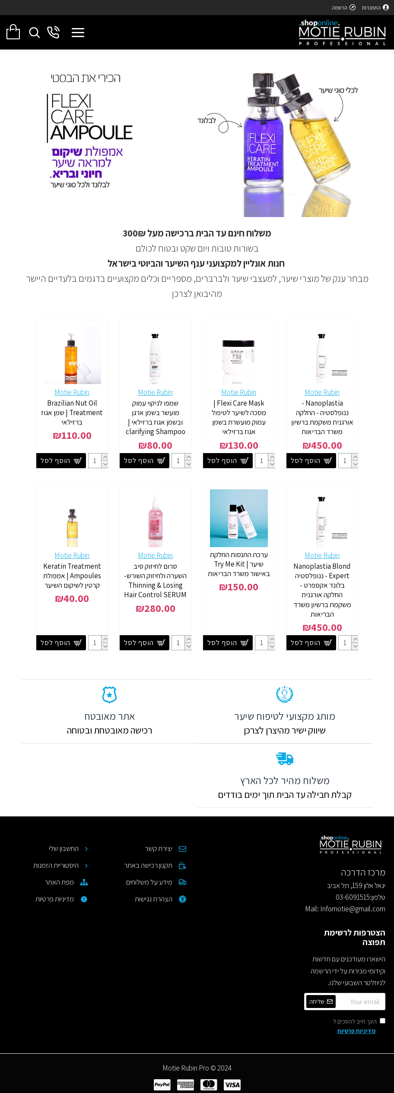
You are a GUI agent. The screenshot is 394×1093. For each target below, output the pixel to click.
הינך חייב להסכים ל (359, 1026)
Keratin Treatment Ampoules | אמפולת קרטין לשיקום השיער (72, 575)
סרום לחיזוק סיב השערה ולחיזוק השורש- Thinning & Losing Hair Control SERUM (155, 580)
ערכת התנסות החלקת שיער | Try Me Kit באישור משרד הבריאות (239, 564)
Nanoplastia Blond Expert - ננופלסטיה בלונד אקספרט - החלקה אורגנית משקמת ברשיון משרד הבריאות (322, 589)
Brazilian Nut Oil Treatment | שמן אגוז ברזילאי (72, 412)
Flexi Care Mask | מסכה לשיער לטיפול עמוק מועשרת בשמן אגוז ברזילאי (239, 417)
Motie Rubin (322, 392)
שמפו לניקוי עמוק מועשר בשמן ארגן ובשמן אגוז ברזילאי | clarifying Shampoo (155, 417)
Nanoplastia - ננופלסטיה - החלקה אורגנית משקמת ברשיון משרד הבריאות (322, 417)
